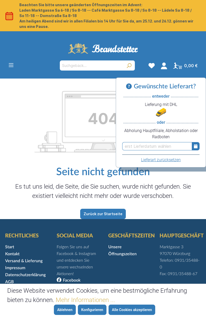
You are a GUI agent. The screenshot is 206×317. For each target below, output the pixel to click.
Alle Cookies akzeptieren (132, 310)
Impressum (15, 268)
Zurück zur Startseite (103, 214)
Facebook (71, 280)
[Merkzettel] (151, 65)
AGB (9, 282)
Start (9, 247)
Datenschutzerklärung (25, 275)
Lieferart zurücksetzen (161, 159)
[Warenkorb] (185, 66)
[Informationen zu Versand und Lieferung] (130, 86)
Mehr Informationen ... (85, 300)
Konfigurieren (92, 310)
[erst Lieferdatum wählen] (157, 146)
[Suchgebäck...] (91, 65)
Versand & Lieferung (24, 261)
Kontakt (12, 254)
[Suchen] (129, 65)
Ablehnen (64, 310)
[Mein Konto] (164, 65)
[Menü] (11, 65)
